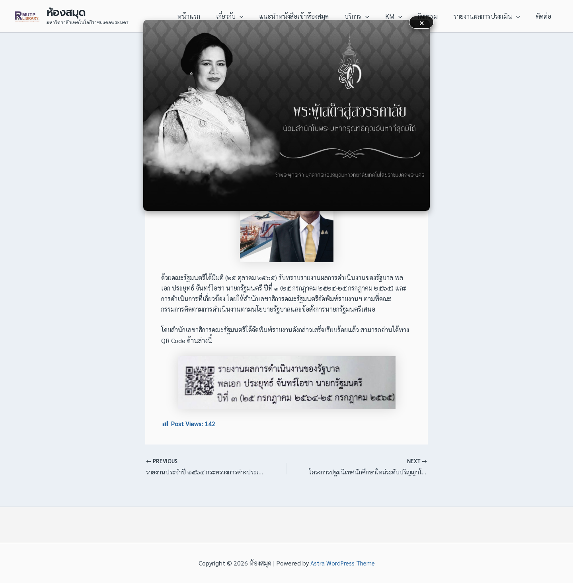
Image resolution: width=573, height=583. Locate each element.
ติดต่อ (545, 16)
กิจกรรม (436, 16)
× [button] (421, 22)
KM (404, 16)
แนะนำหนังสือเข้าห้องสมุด (311, 16)
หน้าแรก (212, 16)
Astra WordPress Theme (342, 563)
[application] (260, 16)
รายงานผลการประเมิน (491, 16)
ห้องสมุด (66, 12)
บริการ (371, 16)
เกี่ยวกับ (250, 16)
